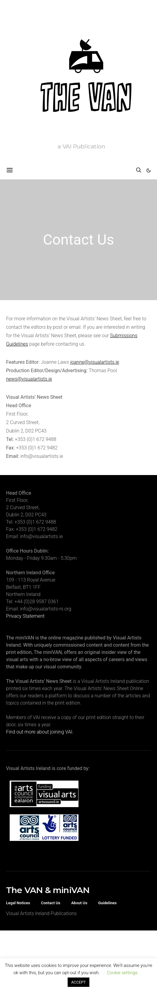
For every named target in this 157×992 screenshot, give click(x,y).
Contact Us (50, 903)
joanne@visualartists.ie (94, 362)
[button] (148, 170)
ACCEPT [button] (78, 982)
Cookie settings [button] (122, 972)
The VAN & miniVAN (47, 890)
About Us (79, 903)
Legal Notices (18, 903)
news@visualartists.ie (29, 379)
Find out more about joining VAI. (39, 732)
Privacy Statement (25, 616)
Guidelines (107, 903)
